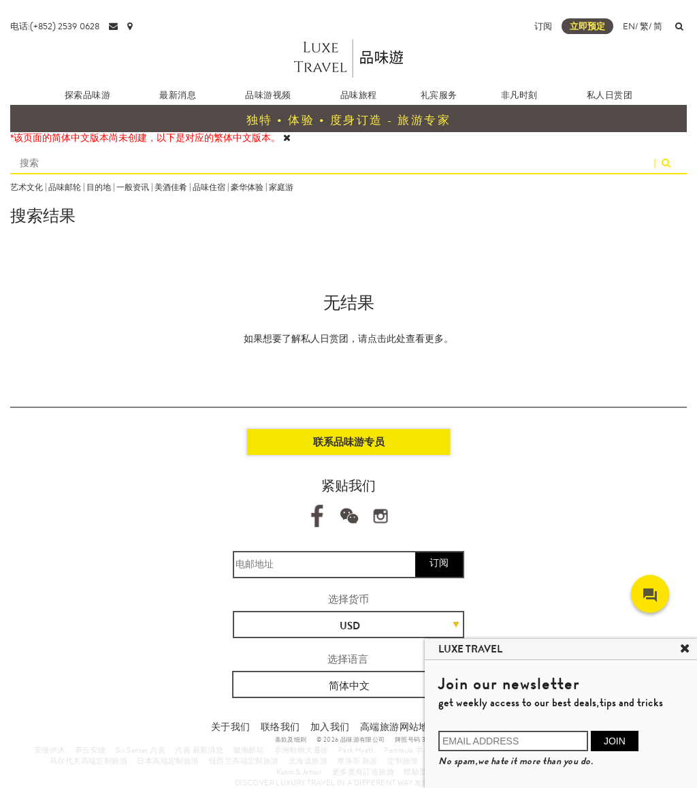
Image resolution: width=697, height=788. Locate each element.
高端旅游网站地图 (399, 727)
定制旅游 (403, 760)
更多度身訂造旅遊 (363, 771)
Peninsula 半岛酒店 (415, 749)
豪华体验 (247, 187)
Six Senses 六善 (140, 749)
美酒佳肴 (171, 187)
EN (629, 26)
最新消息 (177, 95)
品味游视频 (268, 95)
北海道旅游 (308, 760)
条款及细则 (291, 740)
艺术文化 (26, 187)
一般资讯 (132, 187)
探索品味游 (87, 95)
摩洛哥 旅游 (357, 760)
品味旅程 (358, 95)
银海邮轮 (249, 749)
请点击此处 (382, 338)
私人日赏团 (609, 95)
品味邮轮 (64, 187)
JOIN (615, 741)
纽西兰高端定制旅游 (244, 760)
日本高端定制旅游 (168, 760)
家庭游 (281, 187)
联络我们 (280, 727)
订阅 (543, 26)
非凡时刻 (519, 95)
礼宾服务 (439, 95)
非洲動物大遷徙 (301, 749)
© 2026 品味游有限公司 (351, 740)
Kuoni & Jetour (299, 771)
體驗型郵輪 (423, 771)
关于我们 (230, 727)
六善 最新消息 (199, 749)
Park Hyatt (356, 749)
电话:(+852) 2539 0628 (54, 26)
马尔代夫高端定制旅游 (88, 760)
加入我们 (330, 727)
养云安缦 (90, 749)
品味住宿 (209, 187)
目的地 (98, 187)
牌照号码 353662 (419, 740)
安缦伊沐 (49, 749)
